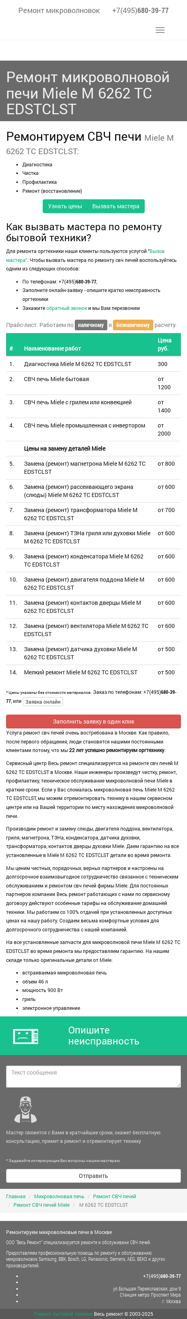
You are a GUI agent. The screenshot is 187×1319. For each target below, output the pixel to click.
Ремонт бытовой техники (63, 1313)
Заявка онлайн (43, 701)
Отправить (93, 1175)
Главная (16, 1196)
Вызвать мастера (115, 206)
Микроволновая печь (59, 1196)
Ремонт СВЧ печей (114, 1196)
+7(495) (140, 10)
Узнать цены (65, 206)
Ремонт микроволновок (59, 10)
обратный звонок (66, 308)
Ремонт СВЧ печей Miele (41, 1204)
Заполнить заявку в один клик (93, 721)
